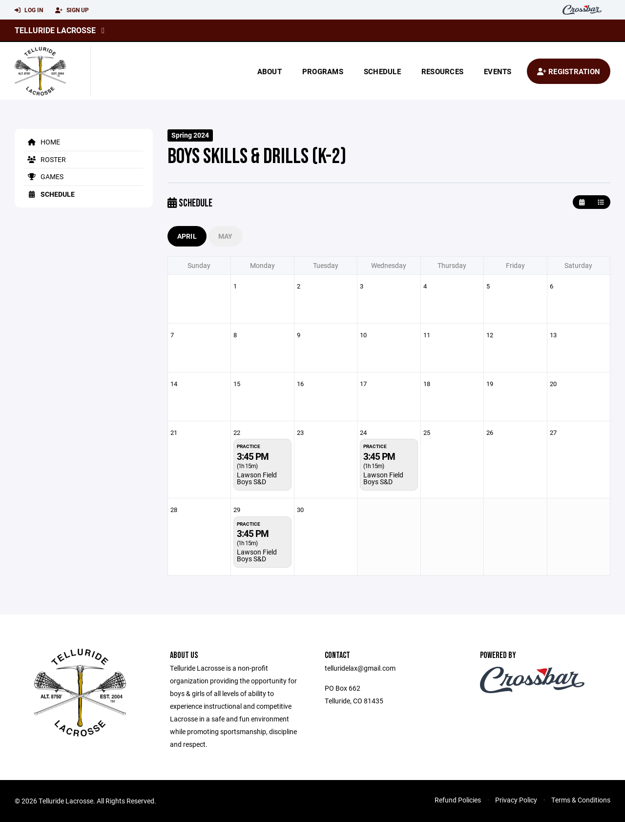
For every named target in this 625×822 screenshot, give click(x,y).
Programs (322, 71)
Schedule (382, 71)
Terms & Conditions (580, 799)
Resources (442, 71)
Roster (45, 159)
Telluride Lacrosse (55, 30)
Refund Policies (458, 799)
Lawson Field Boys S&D (257, 478)
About (269, 71)
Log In (29, 10)
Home (42, 141)
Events (498, 71)
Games (43, 176)
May (225, 236)
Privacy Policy (516, 799)
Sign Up (72, 10)
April (187, 236)
